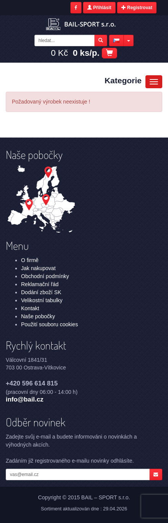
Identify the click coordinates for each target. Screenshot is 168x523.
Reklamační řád (40, 284)
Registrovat (136, 7)
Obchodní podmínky (45, 276)
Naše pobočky (38, 316)
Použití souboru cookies (49, 324)
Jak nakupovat (38, 268)
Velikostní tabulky (41, 300)
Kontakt (30, 308)
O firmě (30, 260)
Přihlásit (99, 7)
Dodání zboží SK (41, 292)
